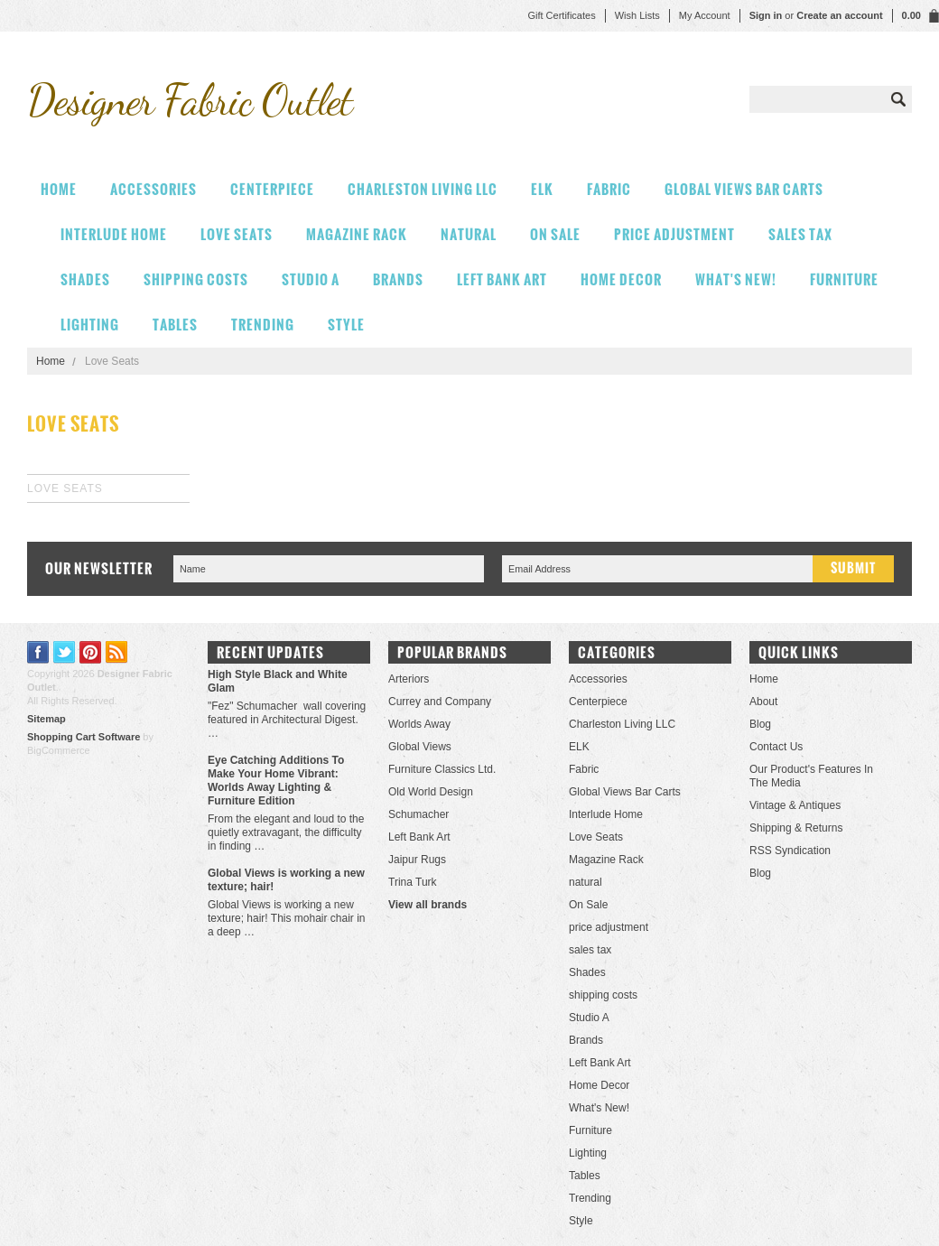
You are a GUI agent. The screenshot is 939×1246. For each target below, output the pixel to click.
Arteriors (408, 679)
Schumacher (418, 814)
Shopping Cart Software (83, 736)
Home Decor (621, 279)
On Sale (555, 234)
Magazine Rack (356, 234)
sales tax (800, 234)
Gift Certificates (561, 15)
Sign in (766, 15)
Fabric (609, 189)
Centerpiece (272, 189)
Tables (175, 324)
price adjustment (674, 234)
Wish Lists (637, 15)
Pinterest (90, 652)
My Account (704, 15)
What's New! (735, 279)
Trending (262, 324)
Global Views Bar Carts (744, 189)
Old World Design (430, 792)
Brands (398, 279)
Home (50, 361)
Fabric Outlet (189, 100)
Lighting (89, 324)
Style (346, 324)
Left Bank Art (502, 279)
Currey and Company (439, 701)
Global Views (419, 746)
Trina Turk (412, 882)
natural (469, 234)
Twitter (64, 652)
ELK (542, 189)
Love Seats (236, 234)
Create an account (839, 15)
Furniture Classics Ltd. (442, 769)
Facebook (38, 652)
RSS (117, 652)
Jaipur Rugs (417, 859)
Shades (85, 279)
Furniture (844, 279)
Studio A (310, 279)
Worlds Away (419, 724)
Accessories (153, 189)
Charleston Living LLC (422, 189)
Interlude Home (113, 234)
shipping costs (196, 279)
